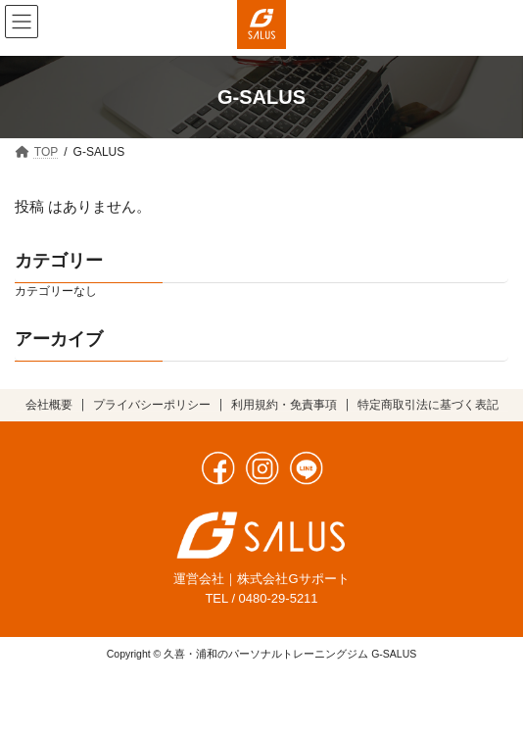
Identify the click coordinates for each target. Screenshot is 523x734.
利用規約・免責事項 (284, 405)
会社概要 (48, 405)
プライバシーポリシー (152, 405)
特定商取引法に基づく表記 (428, 405)
